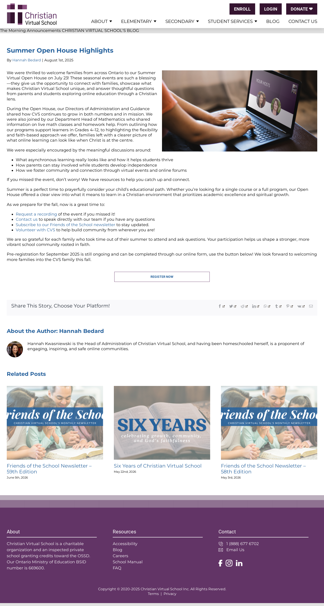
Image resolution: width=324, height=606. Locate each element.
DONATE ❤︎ (302, 9)
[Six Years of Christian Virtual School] (162, 388)
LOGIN (270, 9)
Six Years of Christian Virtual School (158, 466)
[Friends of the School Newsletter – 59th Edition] (55, 388)
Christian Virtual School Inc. (165, 589)
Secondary (179, 21)
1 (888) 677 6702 (242, 543)
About (99, 21)
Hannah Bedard (26, 60)
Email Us (235, 549)
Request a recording (36, 214)
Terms (153, 594)
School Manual (128, 561)
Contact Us (302, 21)
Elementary (136, 21)
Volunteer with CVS (35, 229)
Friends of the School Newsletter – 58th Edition (263, 469)
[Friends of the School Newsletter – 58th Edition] (269, 388)
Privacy (170, 594)
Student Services (230, 21)
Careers (120, 555)
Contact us (27, 219)
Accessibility (125, 543)
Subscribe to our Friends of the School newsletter (65, 224)
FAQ (117, 568)
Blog (272, 21)
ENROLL (242, 9)
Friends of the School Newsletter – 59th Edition (49, 469)
